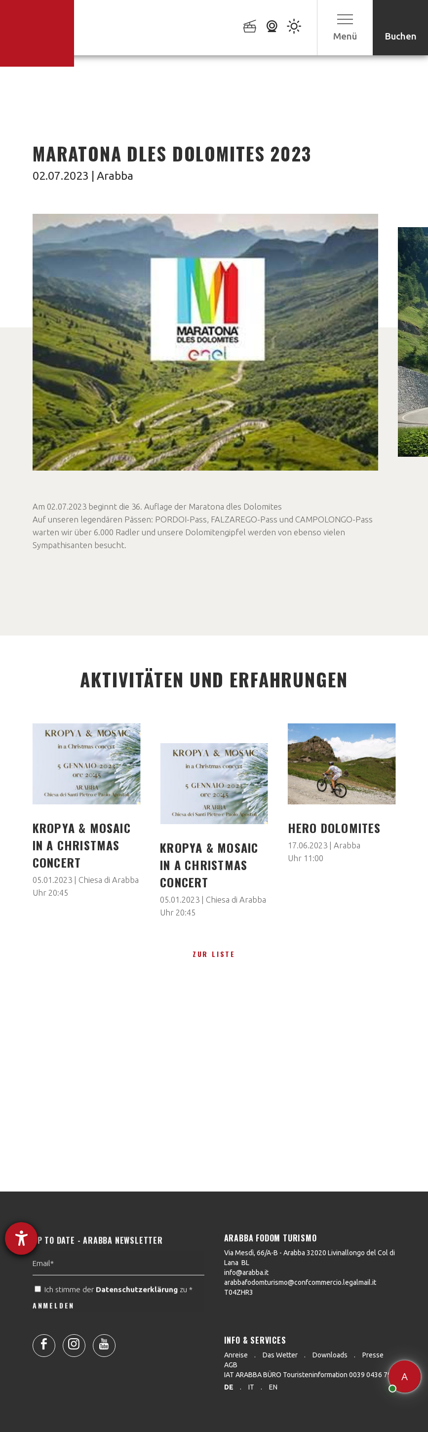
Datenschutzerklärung (137, 1308)
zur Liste (214, 954)
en (273, 1387)
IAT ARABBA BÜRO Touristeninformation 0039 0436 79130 (313, 1375)
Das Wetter (280, 1355)
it (251, 1387)
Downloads (330, 1355)
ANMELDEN (54, 1323)
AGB (230, 1365)
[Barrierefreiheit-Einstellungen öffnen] (21, 1238)
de (228, 1387)
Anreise (236, 1355)
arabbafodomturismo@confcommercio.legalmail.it (300, 1282)
